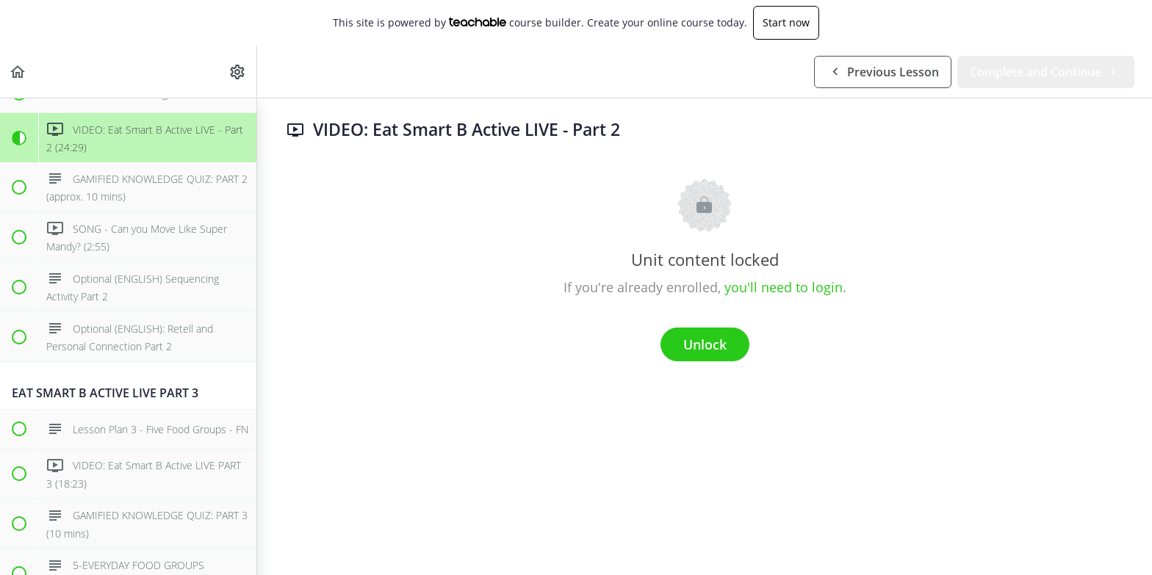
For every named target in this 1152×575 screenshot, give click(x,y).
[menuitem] (238, 72)
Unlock (705, 344)
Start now (786, 22)
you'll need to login (783, 287)
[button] (18, 72)
